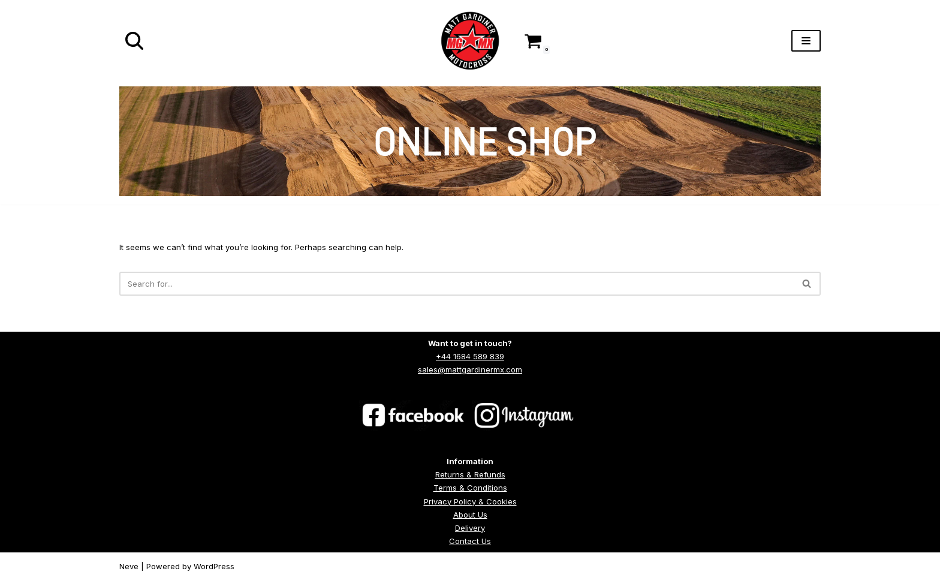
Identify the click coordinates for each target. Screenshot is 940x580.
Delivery (470, 528)
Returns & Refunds (470, 474)
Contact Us (470, 541)
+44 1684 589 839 (470, 356)
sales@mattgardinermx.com (470, 369)
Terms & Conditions (470, 487)
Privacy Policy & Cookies (470, 501)
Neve (128, 566)
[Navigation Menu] (806, 41)
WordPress (214, 566)
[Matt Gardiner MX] (470, 41)
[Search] (134, 41)
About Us (470, 514)
